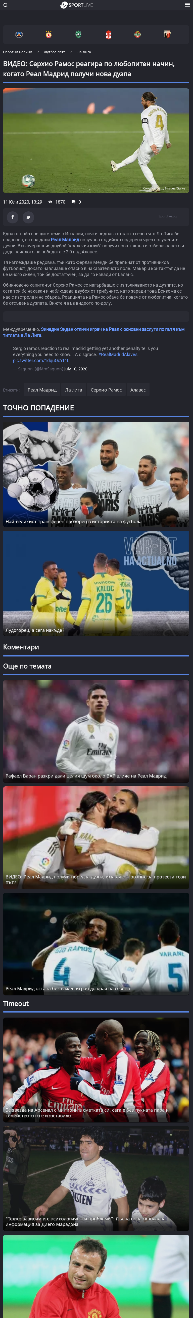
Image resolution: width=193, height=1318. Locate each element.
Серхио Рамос (106, 390)
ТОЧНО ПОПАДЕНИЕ (38, 407)
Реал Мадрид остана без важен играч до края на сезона (68, 988)
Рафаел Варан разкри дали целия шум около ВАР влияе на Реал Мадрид (86, 776)
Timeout (15, 1003)
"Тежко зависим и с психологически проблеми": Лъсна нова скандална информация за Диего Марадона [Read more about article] (86, 1221)
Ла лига (73, 390)
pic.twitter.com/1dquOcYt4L (41, 360)
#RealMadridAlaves (117, 354)
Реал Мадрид (65, 239)
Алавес (138, 390)
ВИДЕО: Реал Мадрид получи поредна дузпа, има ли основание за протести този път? (96, 879)
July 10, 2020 (75, 369)
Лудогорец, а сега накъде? (35, 630)
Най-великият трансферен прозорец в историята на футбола (73, 521)
